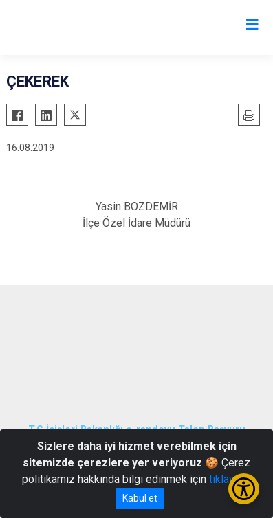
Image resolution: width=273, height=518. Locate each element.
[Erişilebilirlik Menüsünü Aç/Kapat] (243, 488)
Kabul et (139, 498)
